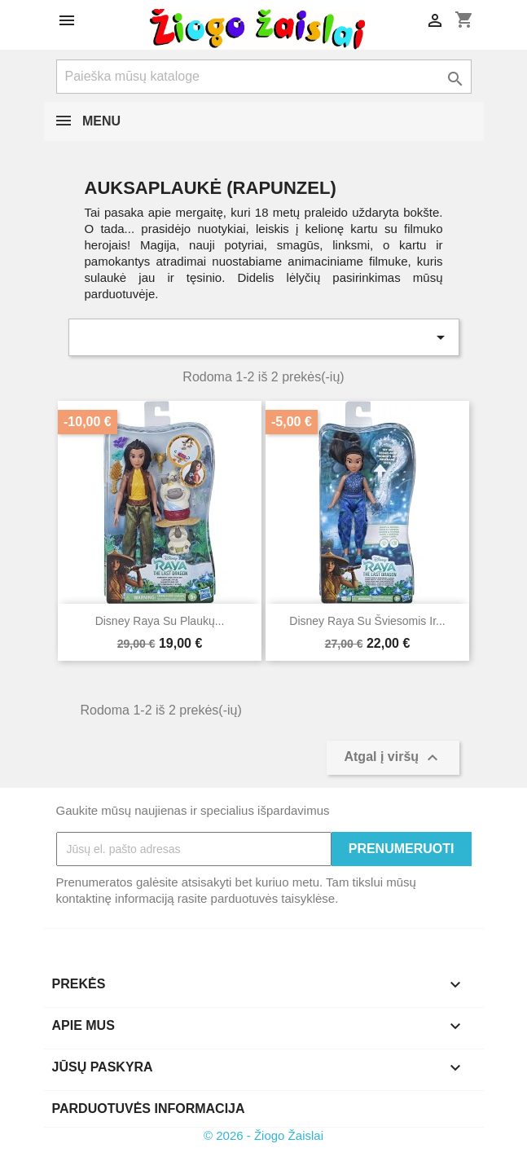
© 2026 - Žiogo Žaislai (263, 1135)
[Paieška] (264, 76)
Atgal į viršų (392, 758)
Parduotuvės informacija (148, 1108)
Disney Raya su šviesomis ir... (367, 620)
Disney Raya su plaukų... (160, 620)
